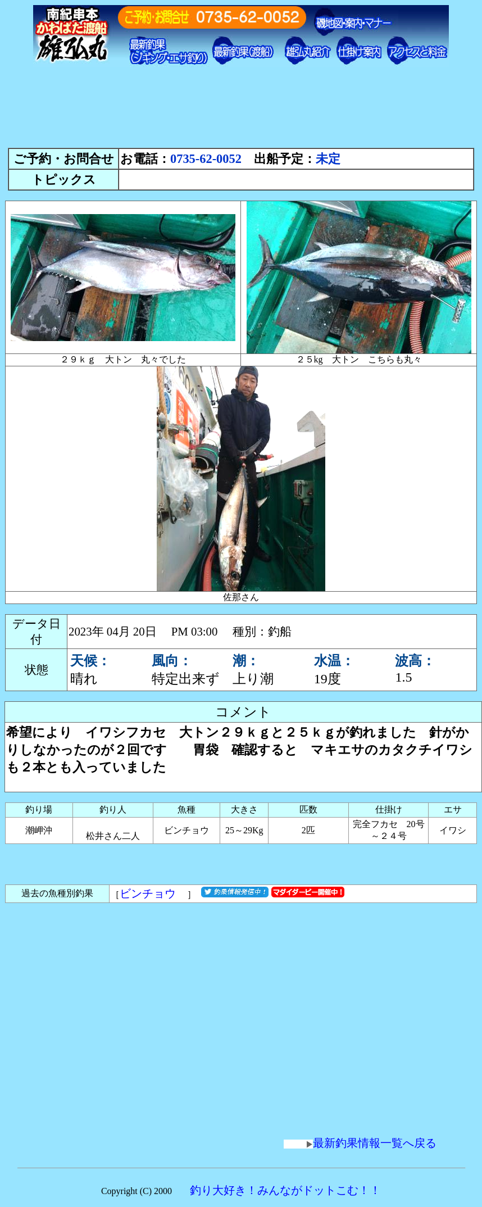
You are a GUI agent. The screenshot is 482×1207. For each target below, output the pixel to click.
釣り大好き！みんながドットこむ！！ (285, 1190)
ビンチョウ (153, 893)
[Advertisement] (241, 112)
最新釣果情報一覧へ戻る (360, 1143)
